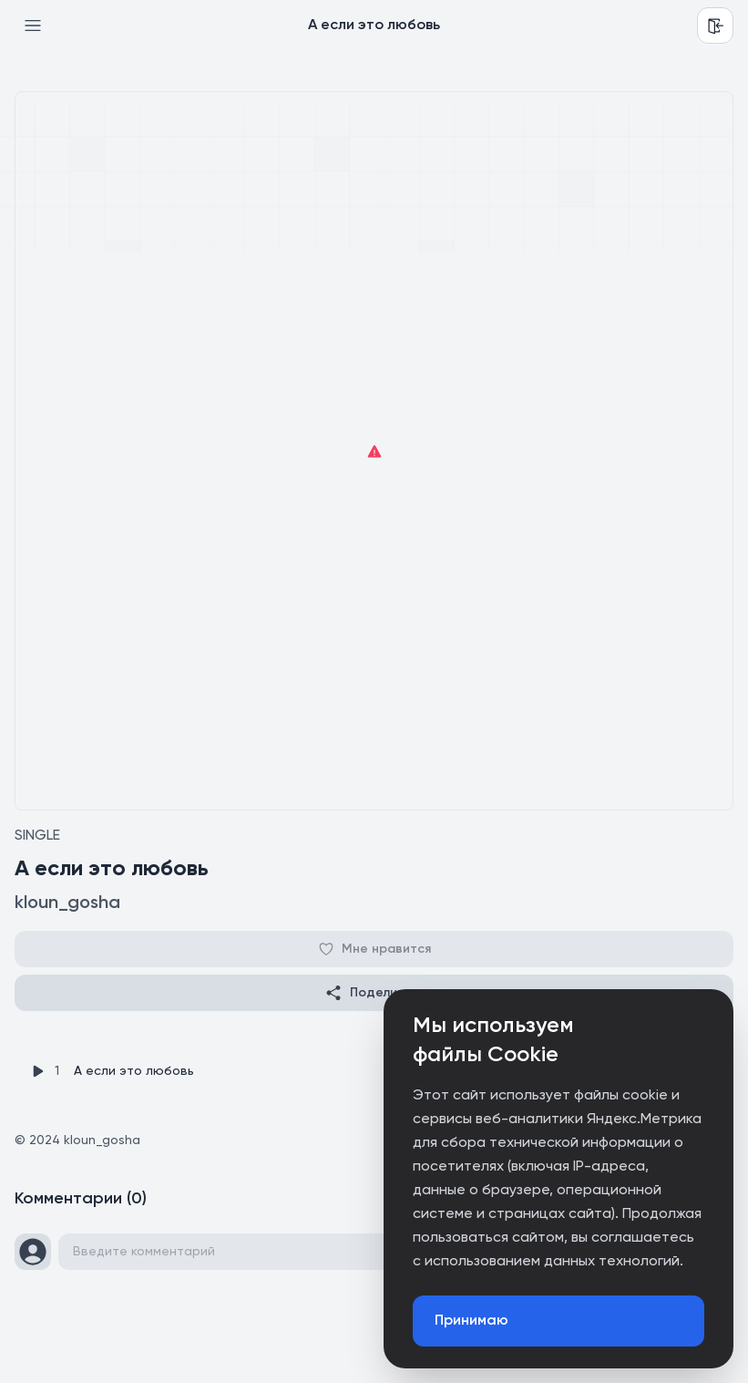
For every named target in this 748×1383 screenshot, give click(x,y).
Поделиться (374, 993)
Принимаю (471, 1321)
